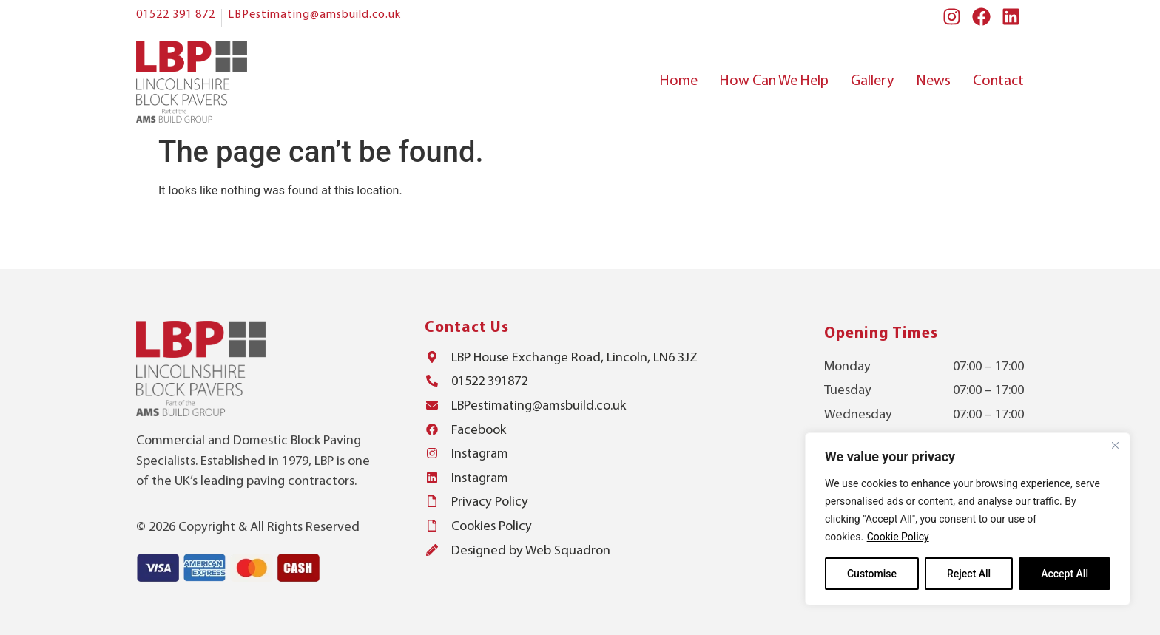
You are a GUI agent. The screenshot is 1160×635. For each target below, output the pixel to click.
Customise (872, 574)
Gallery (872, 81)
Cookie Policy (898, 537)
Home (679, 81)
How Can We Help (774, 81)
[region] (967, 518)
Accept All (1064, 574)
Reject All (969, 574)
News (933, 81)
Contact (998, 81)
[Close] (1115, 445)
